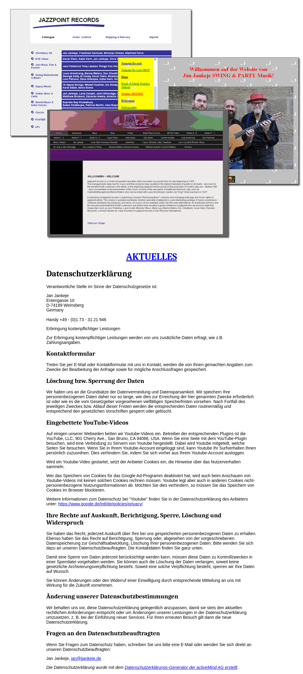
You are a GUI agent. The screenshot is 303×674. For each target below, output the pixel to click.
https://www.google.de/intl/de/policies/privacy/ (100, 503)
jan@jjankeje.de (86, 658)
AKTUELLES (151, 256)
